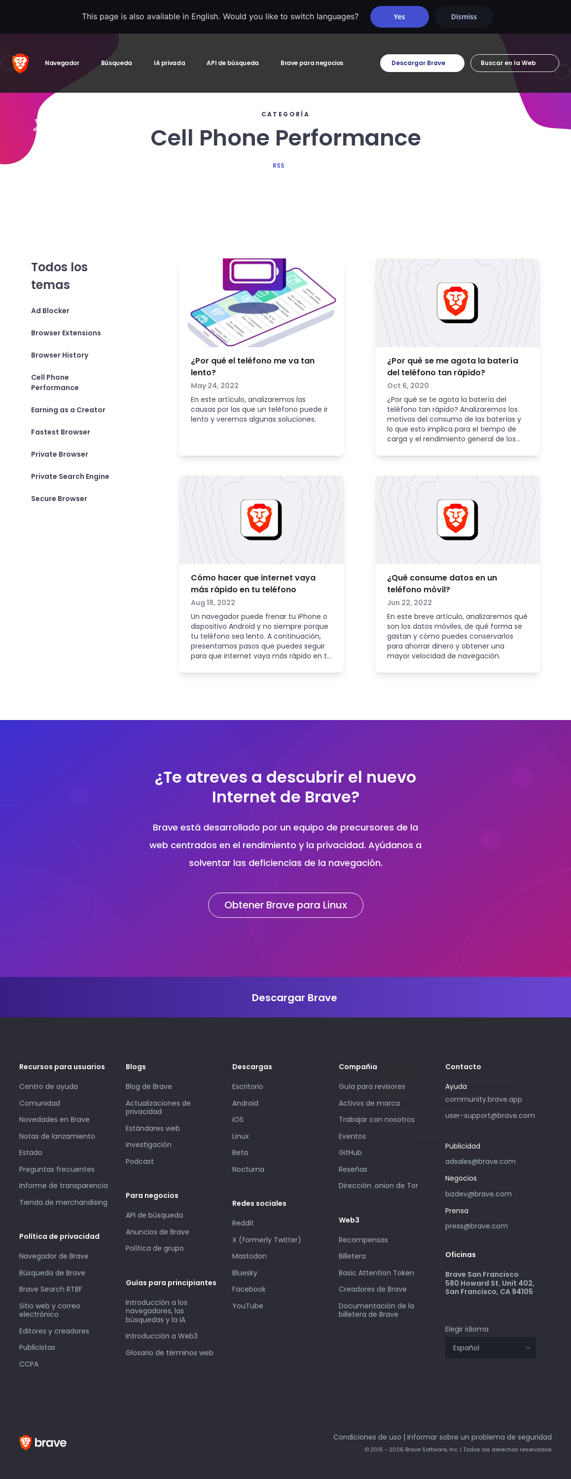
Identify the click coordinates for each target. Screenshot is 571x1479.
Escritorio (247, 1086)
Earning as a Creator (68, 410)
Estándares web (153, 1128)
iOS (238, 1119)
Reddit (243, 1223)
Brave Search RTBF (50, 1289)
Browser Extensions (66, 333)
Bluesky (244, 1273)
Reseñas (353, 1169)
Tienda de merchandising (63, 1202)
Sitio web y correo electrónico (49, 1310)
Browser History (59, 355)
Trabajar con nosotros (377, 1119)
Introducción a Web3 (162, 1336)
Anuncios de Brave (157, 1232)
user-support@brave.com (490, 1115)
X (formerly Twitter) (266, 1240)
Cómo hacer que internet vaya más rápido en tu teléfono (253, 583)
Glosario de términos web (170, 1353)
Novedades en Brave (54, 1119)
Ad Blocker (50, 311)
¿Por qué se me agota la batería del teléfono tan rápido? (452, 366)
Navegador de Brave (54, 1256)
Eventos (352, 1136)
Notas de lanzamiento (57, 1136)
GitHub (350, 1152)
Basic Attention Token (376, 1273)
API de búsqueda (154, 1215)
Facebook (249, 1289)
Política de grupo (155, 1248)
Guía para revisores (372, 1086)
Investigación (149, 1145)
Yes (399, 16)
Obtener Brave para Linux (285, 905)
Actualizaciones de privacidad (158, 1107)
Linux (240, 1136)
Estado (30, 1152)
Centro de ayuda (48, 1086)
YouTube (247, 1306)
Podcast (140, 1161)
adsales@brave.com (490, 1160)
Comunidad (39, 1103)
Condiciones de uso (367, 1437)
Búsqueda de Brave (52, 1273)
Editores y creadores (54, 1331)
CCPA (28, 1364)
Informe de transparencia (63, 1185)
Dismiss (464, 16)
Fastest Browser (60, 432)
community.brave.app (483, 1099)
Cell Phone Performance (55, 382)
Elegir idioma (467, 1329)
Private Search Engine (70, 476)
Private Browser (59, 454)
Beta (240, 1152)
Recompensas (363, 1240)
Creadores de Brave (373, 1289)
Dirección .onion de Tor (378, 1185)
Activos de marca (369, 1103)
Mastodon (249, 1256)
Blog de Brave (149, 1086)
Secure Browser (59, 499)
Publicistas (37, 1347)
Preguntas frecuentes (57, 1169)
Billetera (352, 1256)
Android (245, 1103)
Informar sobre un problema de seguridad (479, 1437)
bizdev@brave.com (478, 1194)
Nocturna (249, 1169)
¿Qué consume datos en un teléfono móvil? (442, 583)
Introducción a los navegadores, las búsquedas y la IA (156, 1311)
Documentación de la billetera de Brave (376, 1310)
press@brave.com (476, 1226)
